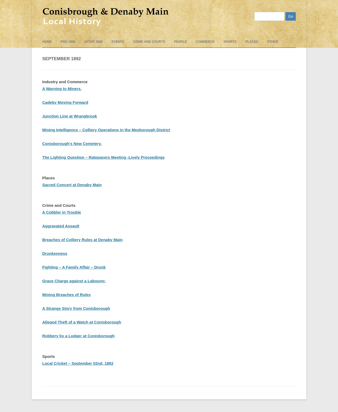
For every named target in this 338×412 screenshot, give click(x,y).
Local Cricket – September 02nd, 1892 (77, 363)
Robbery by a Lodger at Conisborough (78, 336)
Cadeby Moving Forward (65, 102)
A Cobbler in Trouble (61, 212)
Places (251, 42)
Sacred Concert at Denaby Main (72, 184)
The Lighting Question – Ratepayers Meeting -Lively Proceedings (103, 157)
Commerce (205, 42)
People (180, 42)
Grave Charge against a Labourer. (74, 281)
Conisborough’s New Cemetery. (72, 143)
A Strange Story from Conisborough (76, 308)
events (117, 42)
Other (272, 42)
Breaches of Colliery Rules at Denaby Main (82, 239)
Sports (229, 42)
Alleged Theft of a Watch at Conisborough (81, 322)
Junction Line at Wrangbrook (69, 116)
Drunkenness (54, 253)
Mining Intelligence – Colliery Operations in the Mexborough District (106, 130)
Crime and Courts (149, 42)
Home (47, 42)
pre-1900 (68, 42)
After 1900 (93, 42)
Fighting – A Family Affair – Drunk (74, 267)
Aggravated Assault (60, 226)
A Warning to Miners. (62, 88)
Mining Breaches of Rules (66, 294)
